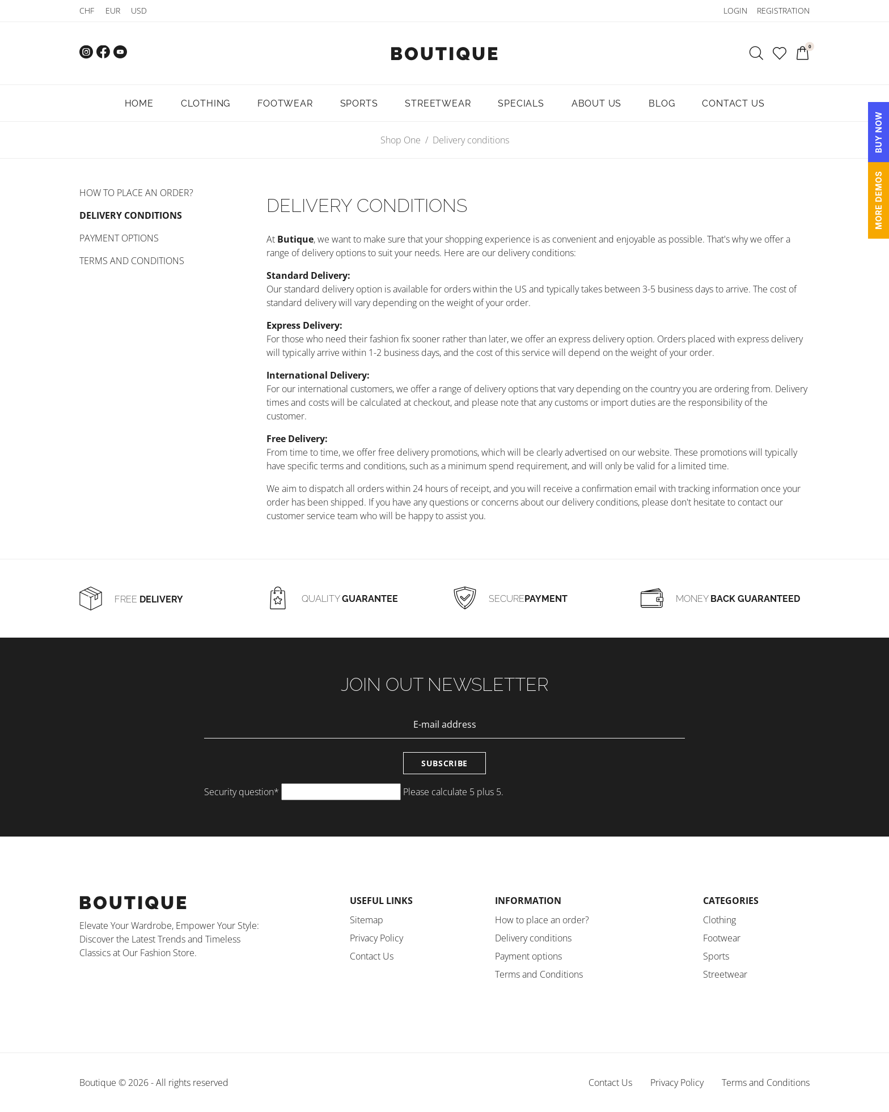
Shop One (400, 140)
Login (735, 10)
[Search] (756, 53)
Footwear (721, 938)
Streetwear (725, 974)
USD (139, 10)
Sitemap (366, 920)
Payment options (119, 238)
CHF (86, 10)
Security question (241, 792)
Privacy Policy (376, 938)
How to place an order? (136, 192)
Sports (716, 956)
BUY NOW (878, 132)
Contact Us (371, 956)
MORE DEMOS (878, 200)
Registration (783, 10)
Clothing (719, 920)
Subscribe (444, 763)
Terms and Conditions (131, 260)
